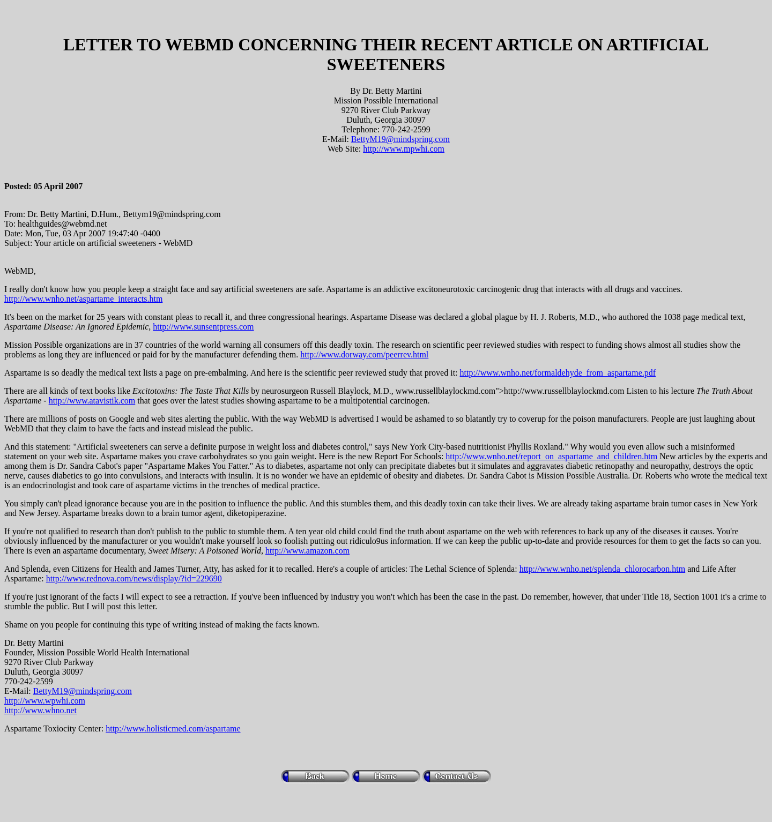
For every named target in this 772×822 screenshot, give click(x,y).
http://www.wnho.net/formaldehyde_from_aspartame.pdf (558, 372)
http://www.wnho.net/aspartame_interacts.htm (83, 298)
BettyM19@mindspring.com (400, 139)
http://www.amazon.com (307, 550)
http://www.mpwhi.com (403, 148)
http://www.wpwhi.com (44, 700)
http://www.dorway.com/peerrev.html (364, 354)
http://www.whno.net (40, 710)
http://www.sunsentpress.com (203, 326)
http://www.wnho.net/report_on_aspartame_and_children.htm (551, 456)
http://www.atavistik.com (92, 400)
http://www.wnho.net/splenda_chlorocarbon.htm (602, 568)
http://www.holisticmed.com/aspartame (173, 728)
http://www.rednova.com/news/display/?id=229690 (134, 578)
